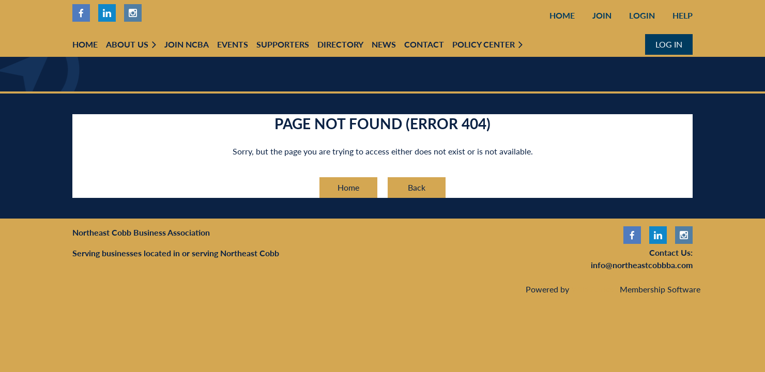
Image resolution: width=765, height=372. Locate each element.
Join (601, 15)
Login (642, 15)
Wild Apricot (594, 289)
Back (416, 187)
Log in (668, 44)
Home (562, 15)
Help (682, 15)
